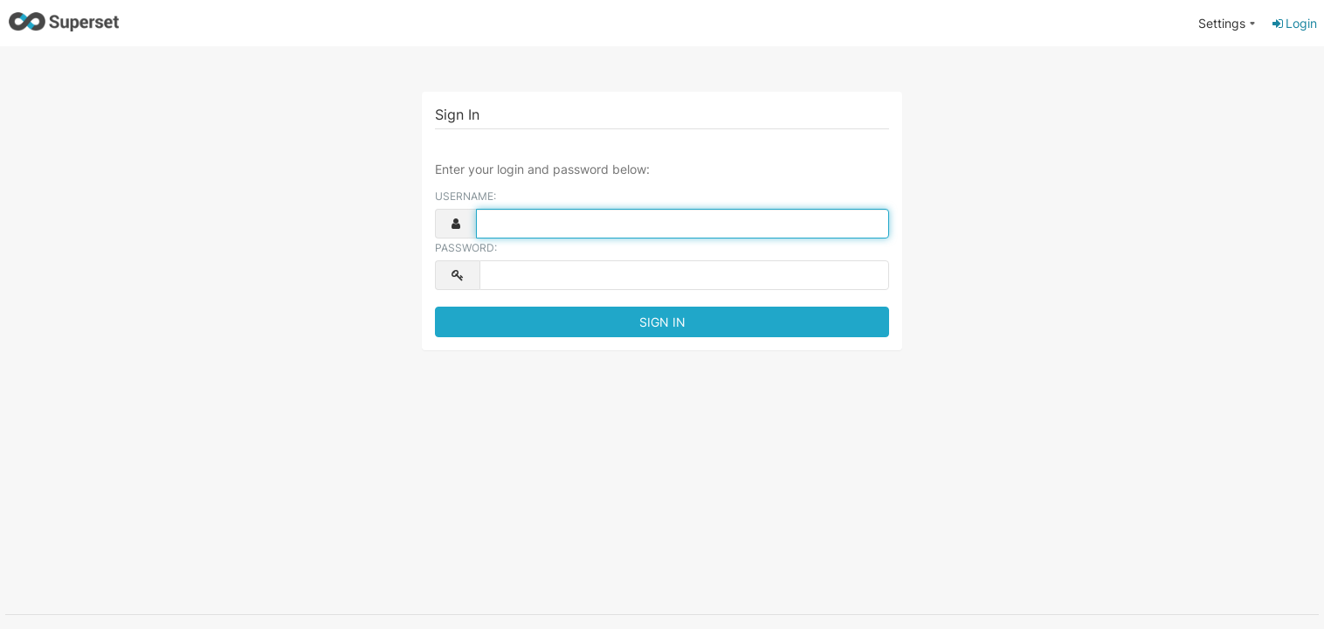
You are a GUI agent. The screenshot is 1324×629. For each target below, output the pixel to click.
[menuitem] (1227, 24)
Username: (465, 196)
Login (1293, 23)
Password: (466, 247)
